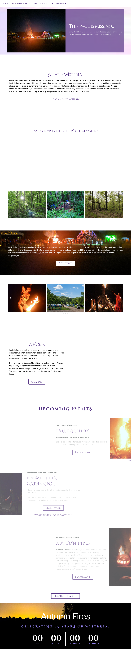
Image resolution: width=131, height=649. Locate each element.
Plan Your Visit (40, 3)
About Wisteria (59, 3)
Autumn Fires (65, 616)
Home (5, 3)
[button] (10, 204)
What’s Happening (20, 3)
